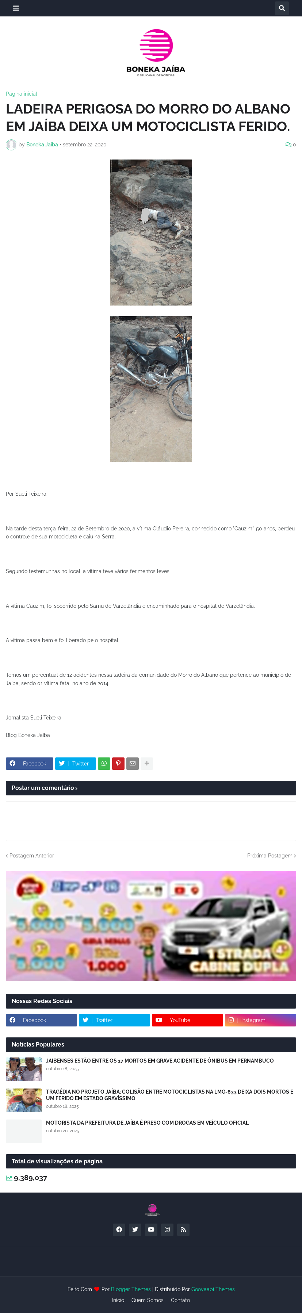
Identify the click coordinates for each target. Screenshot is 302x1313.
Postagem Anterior (31, 856)
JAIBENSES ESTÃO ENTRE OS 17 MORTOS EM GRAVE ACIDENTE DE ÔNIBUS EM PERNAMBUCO (160, 1061)
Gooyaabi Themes (213, 1289)
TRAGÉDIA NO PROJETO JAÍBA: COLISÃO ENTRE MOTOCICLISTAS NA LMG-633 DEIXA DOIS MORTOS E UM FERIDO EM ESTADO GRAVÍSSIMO (169, 1095)
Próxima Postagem (270, 856)
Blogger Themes (131, 1289)
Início (118, 1300)
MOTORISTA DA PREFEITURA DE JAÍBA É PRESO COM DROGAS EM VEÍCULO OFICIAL (147, 1123)
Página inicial (21, 93)
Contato (180, 1300)
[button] (16, 8)
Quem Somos (147, 1300)
